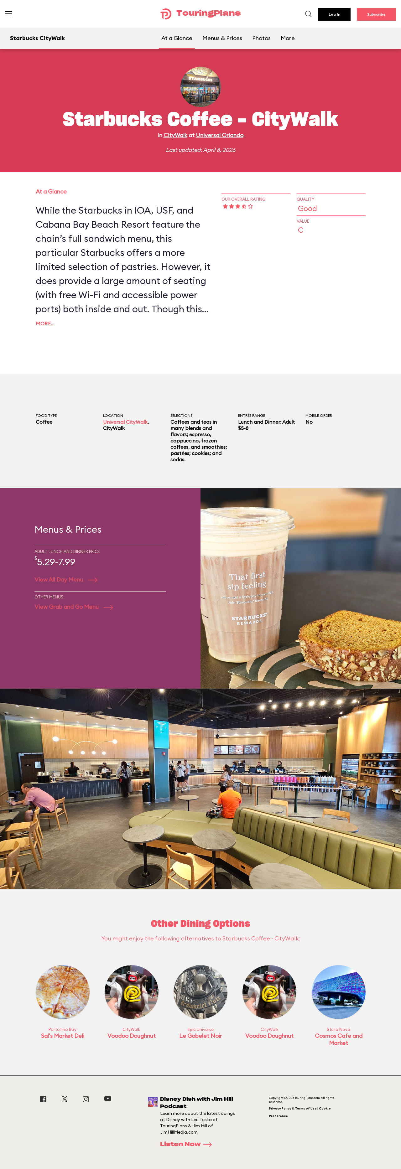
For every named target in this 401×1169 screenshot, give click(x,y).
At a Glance (176, 38)
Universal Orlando (219, 135)
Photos (261, 38)
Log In (334, 14)
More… (45, 323)
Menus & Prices (222, 38)
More (288, 38)
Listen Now (188, 1144)
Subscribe (376, 14)
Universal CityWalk (125, 422)
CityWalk (175, 135)
